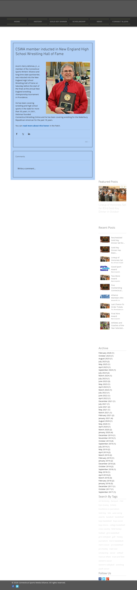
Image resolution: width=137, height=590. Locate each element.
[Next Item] (122, 194)
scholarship (103, 553)
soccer (112, 553)
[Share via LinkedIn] (29, 134)
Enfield (113, 505)
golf (113, 537)
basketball (119, 517)
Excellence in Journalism (109, 509)
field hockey (116, 529)
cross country (104, 529)
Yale (109, 513)
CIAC (122, 501)
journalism (103, 541)
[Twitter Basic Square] (103, 578)
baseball (109, 517)
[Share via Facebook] (16, 134)
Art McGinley (104, 501)
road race (113, 549)
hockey (120, 537)
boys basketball (105, 521)
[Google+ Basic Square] (107, 578)
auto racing (117, 513)
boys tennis (103, 525)
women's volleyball (106, 565)
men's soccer (104, 545)
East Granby (104, 505)
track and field (118, 557)
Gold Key (102, 513)
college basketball (117, 525)
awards (102, 517)
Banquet (114, 501)
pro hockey (103, 549)
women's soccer (105, 561)
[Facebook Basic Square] (100, 578)
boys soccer (118, 521)
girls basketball (113, 533)
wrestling (120, 565)
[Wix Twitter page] (17, 586)
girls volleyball (105, 537)
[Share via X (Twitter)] (23, 134)
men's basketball (116, 541)
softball (120, 553)
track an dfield (105, 557)
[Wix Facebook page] (13, 586)
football (102, 533)
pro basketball (117, 545)
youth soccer (104, 569)
